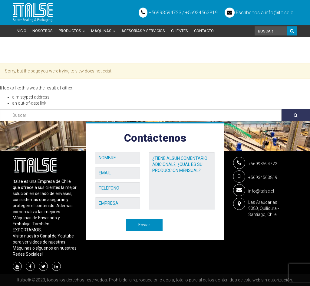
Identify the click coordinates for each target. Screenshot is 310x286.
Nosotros (42, 31)
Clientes (179, 31)
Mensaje (157, 147)
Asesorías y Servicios (143, 31)
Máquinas (103, 31)
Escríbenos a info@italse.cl (259, 12)
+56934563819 (201, 12)
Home (19, 54)
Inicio (21, 31)
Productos (72, 31)
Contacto (204, 31)
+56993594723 (160, 12)
